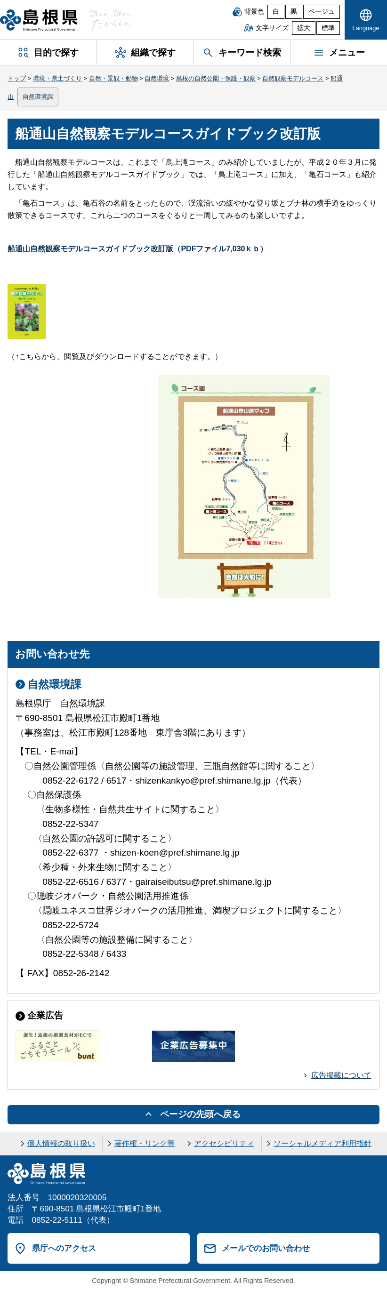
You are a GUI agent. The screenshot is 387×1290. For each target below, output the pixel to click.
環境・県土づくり (57, 78)
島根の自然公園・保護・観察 (216, 78)
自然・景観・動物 (113, 78)
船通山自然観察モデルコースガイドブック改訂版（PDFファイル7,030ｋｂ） (137, 249)
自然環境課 (38, 96)
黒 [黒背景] (293, 11)
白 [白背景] (276, 11)
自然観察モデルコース (292, 78)
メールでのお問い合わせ (266, 1248)
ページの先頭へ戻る (200, 1114)
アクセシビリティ (224, 1143)
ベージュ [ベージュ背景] (321, 11)
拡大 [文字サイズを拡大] (303, 28)
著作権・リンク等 (144, 1143)
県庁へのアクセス (64, 1248)
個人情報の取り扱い (61, 1143)
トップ (17, 78)
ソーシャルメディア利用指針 (322, 1143)
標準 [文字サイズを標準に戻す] (328, 28)
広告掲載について (341, 1075)
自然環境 (157, 78)
